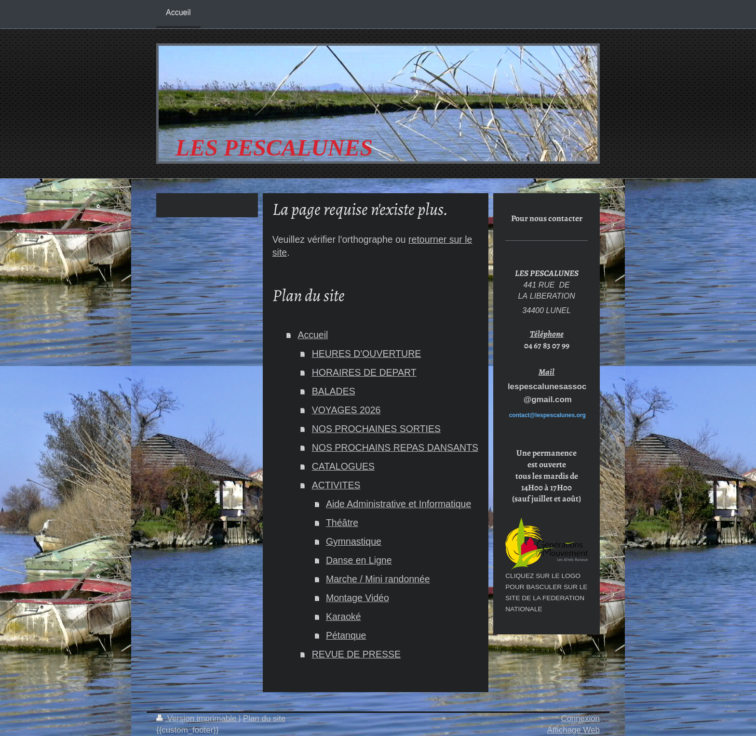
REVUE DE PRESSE (356, 654)
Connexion (580, 718)
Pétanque (346, 635)
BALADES (333, 391)
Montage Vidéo (357, 597)
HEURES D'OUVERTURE (366, 353)
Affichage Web (573, 730)
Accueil (312, 334)
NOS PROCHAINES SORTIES (376, 428)
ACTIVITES (336, 485)
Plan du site (264, 718)
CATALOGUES (343, 466)
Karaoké (343, 616)
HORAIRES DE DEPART (364, 372)
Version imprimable (197, 718)
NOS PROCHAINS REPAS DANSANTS (395, 447)
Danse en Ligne (359, 560)
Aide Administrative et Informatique (398, 504)
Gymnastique (353, 541)
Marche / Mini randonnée (378, 579)
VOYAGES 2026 (346, 410)
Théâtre (342, 522)
